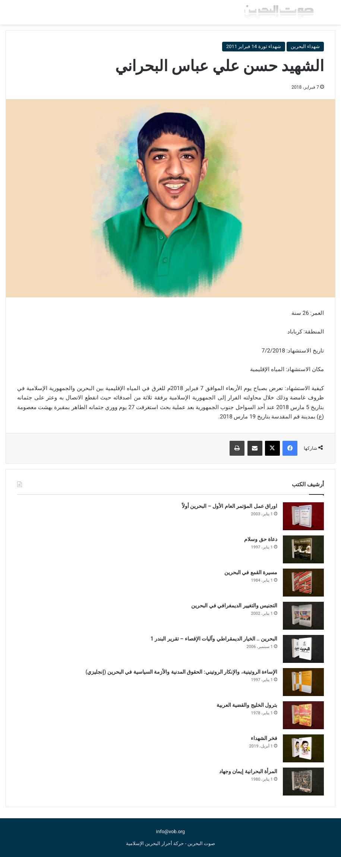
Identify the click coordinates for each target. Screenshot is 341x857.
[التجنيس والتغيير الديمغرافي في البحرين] (303, 616)
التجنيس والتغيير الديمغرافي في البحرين (234, 605)
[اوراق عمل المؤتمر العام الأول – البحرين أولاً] (303, 516)
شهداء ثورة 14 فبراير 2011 (253, 46)
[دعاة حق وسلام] (303, 549)
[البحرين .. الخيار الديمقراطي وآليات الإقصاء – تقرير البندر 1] (303, 649)
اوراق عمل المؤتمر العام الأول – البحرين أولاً (229, 506)
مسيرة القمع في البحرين (250, 572)
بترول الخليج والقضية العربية (247, 705)
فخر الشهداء (264, 738)
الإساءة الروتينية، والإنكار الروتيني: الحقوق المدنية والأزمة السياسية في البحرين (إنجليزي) (181, 672)
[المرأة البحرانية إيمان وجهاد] (303, 782)
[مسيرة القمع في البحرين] (303, 583)
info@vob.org (170, 831)
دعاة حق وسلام (260, 539)
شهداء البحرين (305, 46)
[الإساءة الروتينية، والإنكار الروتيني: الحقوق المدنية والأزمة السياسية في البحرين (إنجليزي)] (303, 682)
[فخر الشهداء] (303, 748)
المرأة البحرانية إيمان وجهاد (248, 771)
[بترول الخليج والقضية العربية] (303, 715)
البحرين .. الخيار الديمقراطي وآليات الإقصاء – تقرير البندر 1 (214, 639)
